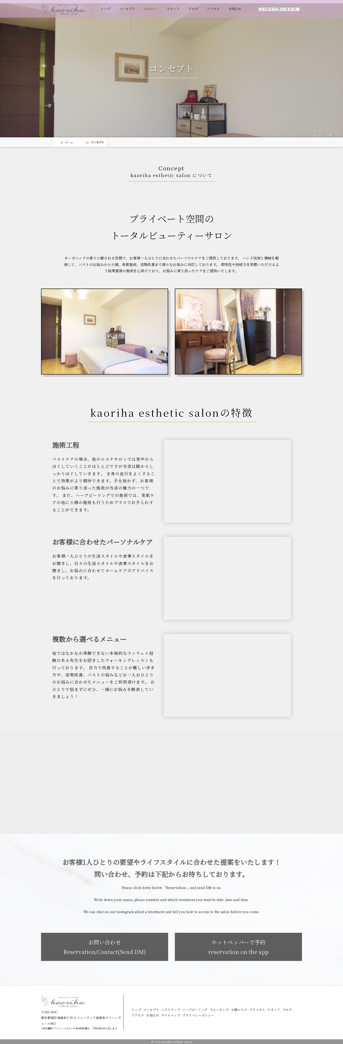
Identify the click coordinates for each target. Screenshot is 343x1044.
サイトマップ (170, 1015)
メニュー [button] (151, 8)
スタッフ (173, 8)
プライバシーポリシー (198, 1015)
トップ (105, 8)
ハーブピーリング (194, 1009)
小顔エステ (239, 1009)
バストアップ (170, 1009)
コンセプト (127, 8)
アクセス (213, 8)
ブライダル (257, 1009)
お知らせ (235, 8)
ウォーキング (219, 1009)
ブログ (193, 8)
